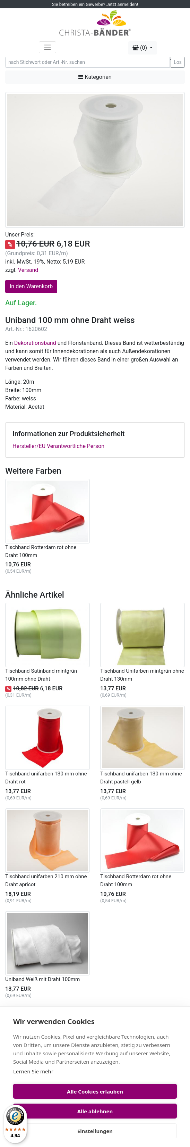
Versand (28, 270)
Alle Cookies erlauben (95, 1091)
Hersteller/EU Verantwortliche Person (58, 446)
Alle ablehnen (95, 1111)
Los (178, 62)
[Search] (87, 62)
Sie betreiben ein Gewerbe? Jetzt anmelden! (95, 4)
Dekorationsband (35, 343)
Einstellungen (95, 1131)
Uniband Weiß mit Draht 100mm (42, 979)
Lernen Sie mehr (33, 1071)
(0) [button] (140, 47)
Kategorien (94, 77)
